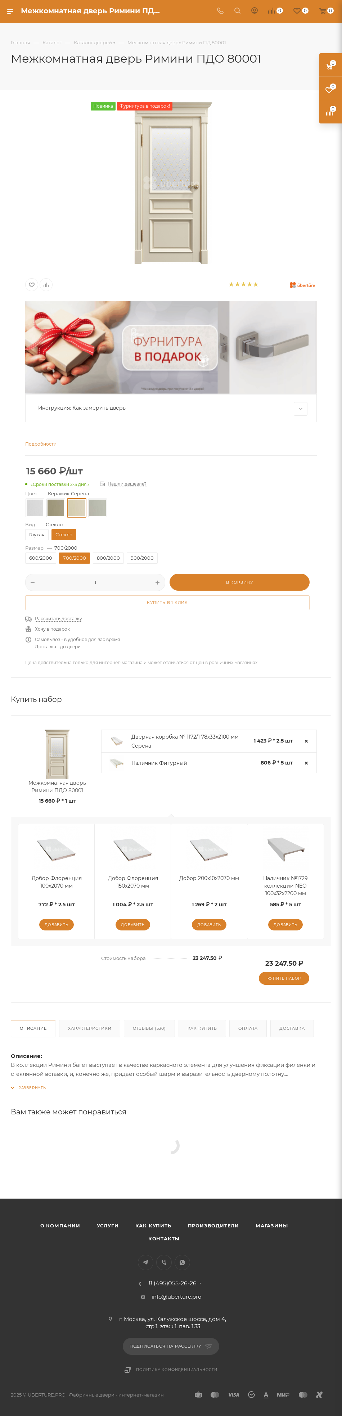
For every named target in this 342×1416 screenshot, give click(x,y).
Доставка (292, 1028)
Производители (213, 1225)
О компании (60, 1225)
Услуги (108, 1225)
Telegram (145, 1262)
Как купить (202, 1028)
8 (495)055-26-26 (173, 1283)
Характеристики (89, 1028)
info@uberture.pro (176, 1296)
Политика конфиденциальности (176, 1369)
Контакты (164, 1238)
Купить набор (284, 978)
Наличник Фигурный (159, 763)
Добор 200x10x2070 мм (209, 878)
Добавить (56, 925)
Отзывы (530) (149, 1028)
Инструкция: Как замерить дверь (172, 409)
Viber (164, 1262)
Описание (33, 1028)
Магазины (272, 1225)
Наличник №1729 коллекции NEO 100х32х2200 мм (285, 886)
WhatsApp (182, 1262)
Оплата (248, 1028)
